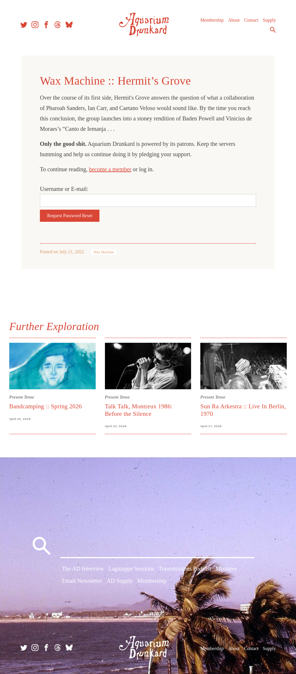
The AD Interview (83, 568)
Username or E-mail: (64, 189)
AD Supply (120, 581)
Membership (212, 20)
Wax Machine (103, 252)
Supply (269, 20)
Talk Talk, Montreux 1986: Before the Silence (139, 410)
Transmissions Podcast (184, 568)
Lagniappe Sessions (131, 568)
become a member (110, 169)
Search (273, 30)
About (234, 20)
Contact (251, 20)
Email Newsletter (82, 581)
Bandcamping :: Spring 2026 (45, 406)
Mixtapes (226, 568)
